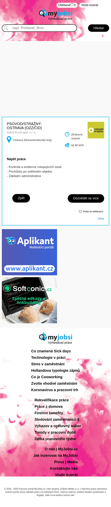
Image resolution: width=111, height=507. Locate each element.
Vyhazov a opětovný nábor (58, 426)
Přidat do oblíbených (93, 211)
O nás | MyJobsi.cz (61, 449)
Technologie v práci (48, 357)
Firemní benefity (49, 413)
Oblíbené (67, 5)
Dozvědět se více (86, 198)
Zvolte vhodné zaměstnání (54, 383)
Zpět (21, 198)
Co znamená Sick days (51, 351)
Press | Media (66, 462)
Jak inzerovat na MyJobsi (55, 455)
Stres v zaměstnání (47, 364)
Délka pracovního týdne (55, 439)
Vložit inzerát (89, 5)
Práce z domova (49, 406)
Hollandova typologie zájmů (55, 370)
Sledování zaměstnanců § (57, 419)
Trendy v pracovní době (55, 432)
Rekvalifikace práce (52, 400)
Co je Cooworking (46, 377)
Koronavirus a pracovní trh (54, 390)
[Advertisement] (56, 67)
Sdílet (101, 218)
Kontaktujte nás (64, 468)
